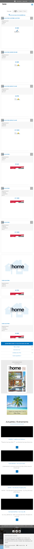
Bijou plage (17, 346)
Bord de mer (16, 349)
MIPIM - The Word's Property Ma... (17, 487)
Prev (2, 18)
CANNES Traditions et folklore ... (17, 439)
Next (31, 18)
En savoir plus (21, 545)
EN (31, 1)
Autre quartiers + (17, 355)
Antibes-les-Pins (17, 352)
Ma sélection (19, 1)
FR (29, 1)
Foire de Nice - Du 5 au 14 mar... (17, 463)
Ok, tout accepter (10, 545)
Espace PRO (25, 1)
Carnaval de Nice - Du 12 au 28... (17, 511)
